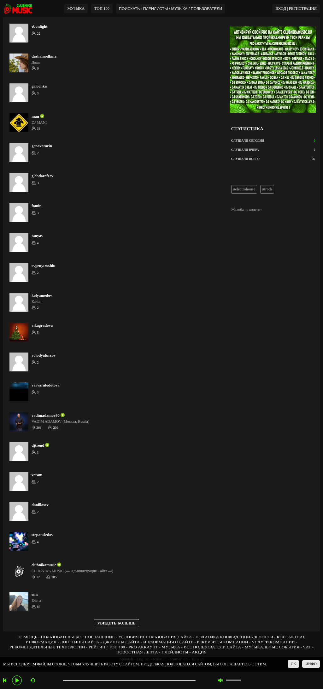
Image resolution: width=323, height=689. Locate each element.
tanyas (37, 236)
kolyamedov (42, 295)
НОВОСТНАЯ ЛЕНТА (137, 652)
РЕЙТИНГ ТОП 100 (107, 647)
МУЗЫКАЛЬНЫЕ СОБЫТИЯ (271, 647)
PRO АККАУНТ (143, 647)
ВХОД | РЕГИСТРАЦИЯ (296, 8)
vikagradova (42, 325)
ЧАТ (307, 647)
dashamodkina (44, 56)
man (35, 116)
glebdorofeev (42, 176)
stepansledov (42, 535)
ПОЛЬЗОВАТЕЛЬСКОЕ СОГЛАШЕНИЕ (78, 637)
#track (267, 189)
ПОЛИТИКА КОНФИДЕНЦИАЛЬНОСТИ (234, 637)
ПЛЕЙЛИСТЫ (175, 652)
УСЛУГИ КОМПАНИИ (273, 642)
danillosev (40, 505)
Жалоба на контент (246, 209)
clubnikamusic (44, 565)
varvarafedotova (46, 385)
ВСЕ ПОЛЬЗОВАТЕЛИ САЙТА (212, 647)
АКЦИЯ (199, 652)
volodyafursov (44, 355)
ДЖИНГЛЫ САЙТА (121, 642)
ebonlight (39, 26)
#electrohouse (244, 189)
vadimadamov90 (46, 415)
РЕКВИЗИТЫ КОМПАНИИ (222, 642)
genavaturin (42, 146)
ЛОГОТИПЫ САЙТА (79, 642)
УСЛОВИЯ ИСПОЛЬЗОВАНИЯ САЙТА (155, 637)
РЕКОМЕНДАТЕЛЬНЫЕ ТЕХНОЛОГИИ (47, 647)
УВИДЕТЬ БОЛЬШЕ (116, 623)
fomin (36, 206)
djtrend (38, 445)
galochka (39, 86)
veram (37, 475)
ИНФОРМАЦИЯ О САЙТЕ (168, 642)
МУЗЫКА (76, 8)
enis (35, 594)
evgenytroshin (43, 265)
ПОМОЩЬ (27, 637)
